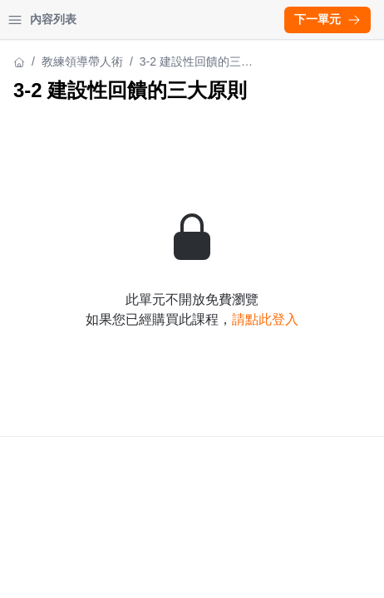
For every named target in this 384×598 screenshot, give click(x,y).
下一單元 (327, 19)
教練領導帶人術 (82, 61)
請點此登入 (265, 319)
